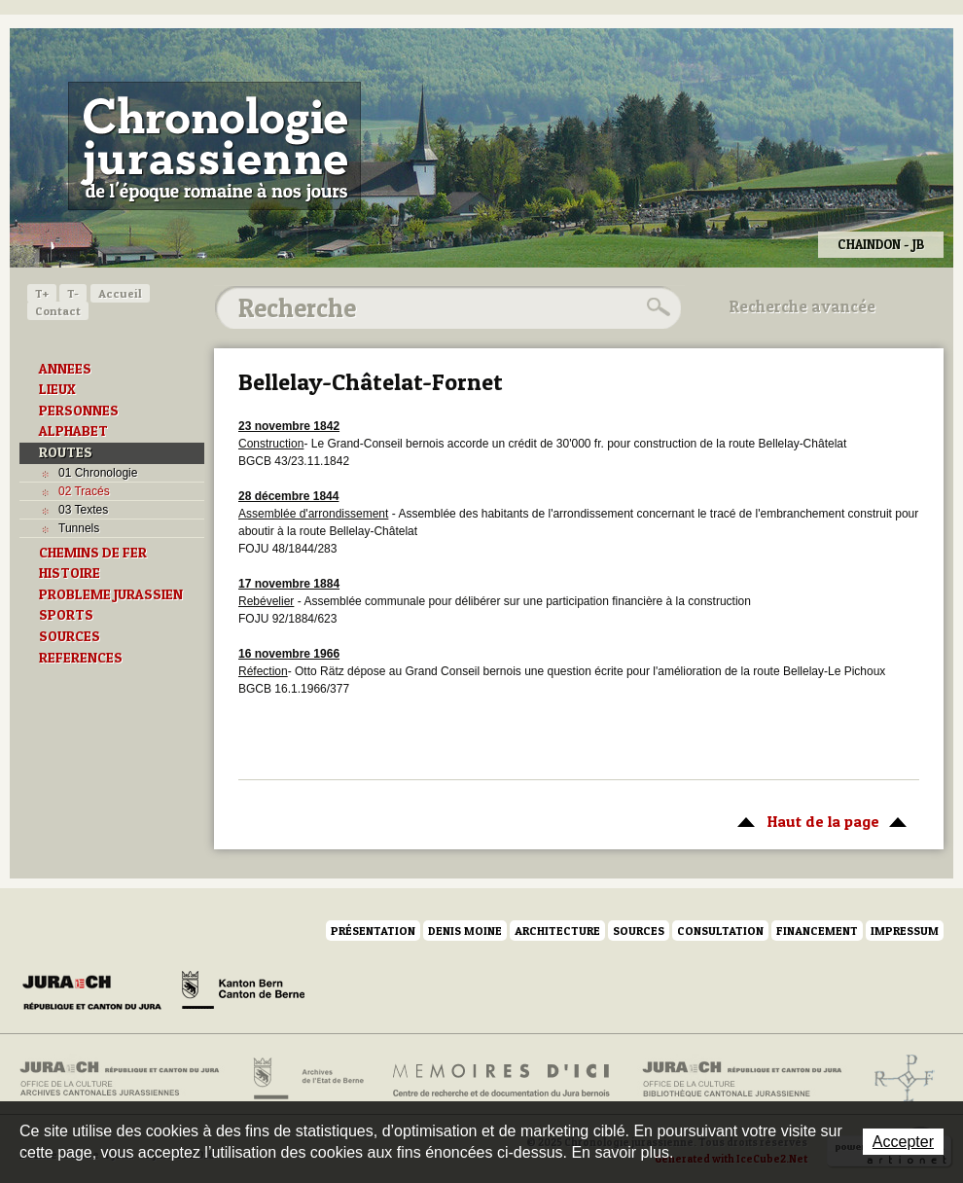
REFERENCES (81, 657)
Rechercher (655, 307)
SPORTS (66, 615)
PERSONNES (79, 410)
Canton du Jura (97, 993)
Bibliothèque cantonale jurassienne (742, 1079)
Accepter (903, 1141)
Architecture (557, 930)
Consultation (720, 930)
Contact (58, 311)
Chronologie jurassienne (214, 146)
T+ (42, 293)
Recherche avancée (802, 306)
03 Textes (83, 510)
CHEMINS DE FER (93, 552)
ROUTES (65, 452)
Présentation (373, 930)
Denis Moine (465, 930)
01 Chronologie (97, 473)
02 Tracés (84, 491)
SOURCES (69, 636)
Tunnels (78, 528)
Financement (817, 930)
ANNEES (65, 368)
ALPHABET (73, 431)
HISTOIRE (69, 573)
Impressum (905, 930)
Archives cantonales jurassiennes (126, 1079)
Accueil (120, 293)
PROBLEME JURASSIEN (111, 594)
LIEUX (57, 389)
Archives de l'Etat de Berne (306, 1079)
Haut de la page (819, 820)
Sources (638, 930)
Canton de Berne (243, 993)
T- (73, 293)
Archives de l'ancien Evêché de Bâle (898, 1079)
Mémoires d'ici (502, 1079)
